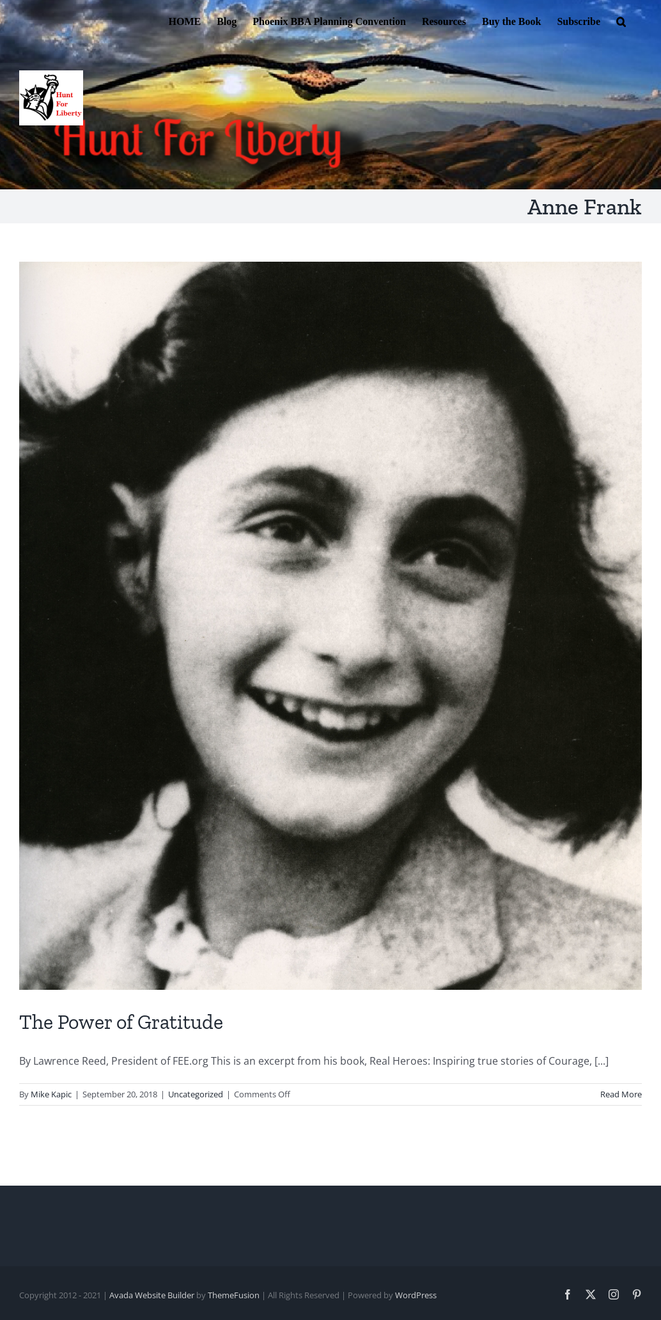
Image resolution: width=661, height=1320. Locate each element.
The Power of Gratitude (121, 1022)
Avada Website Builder (151, 1295)
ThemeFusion (234, 1295)
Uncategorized (195, 1094)
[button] (621, 20)
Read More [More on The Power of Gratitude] (621, 1094)
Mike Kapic (51, 1094)
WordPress (416, 1295)
